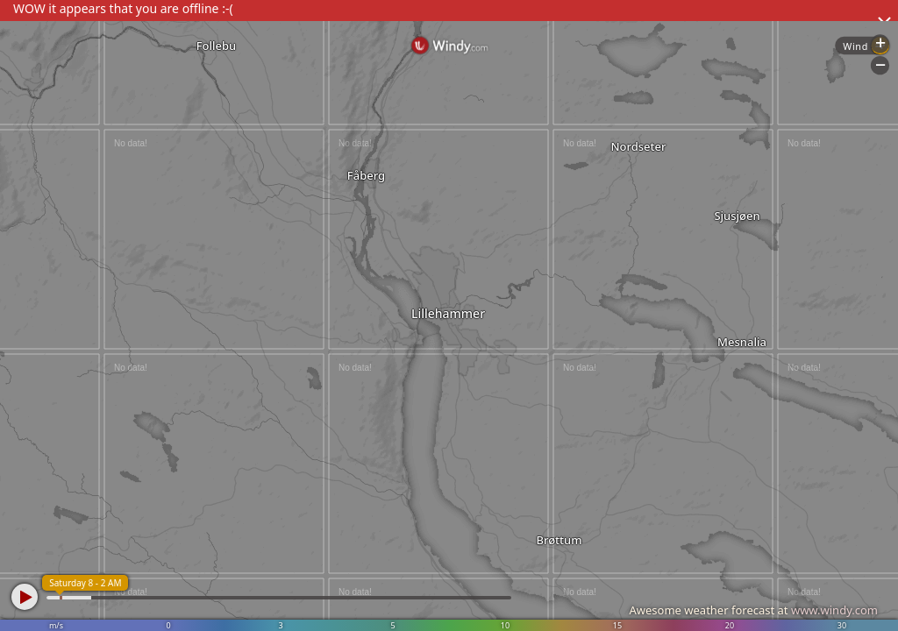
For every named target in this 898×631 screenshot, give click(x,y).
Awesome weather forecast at (753, 610)
